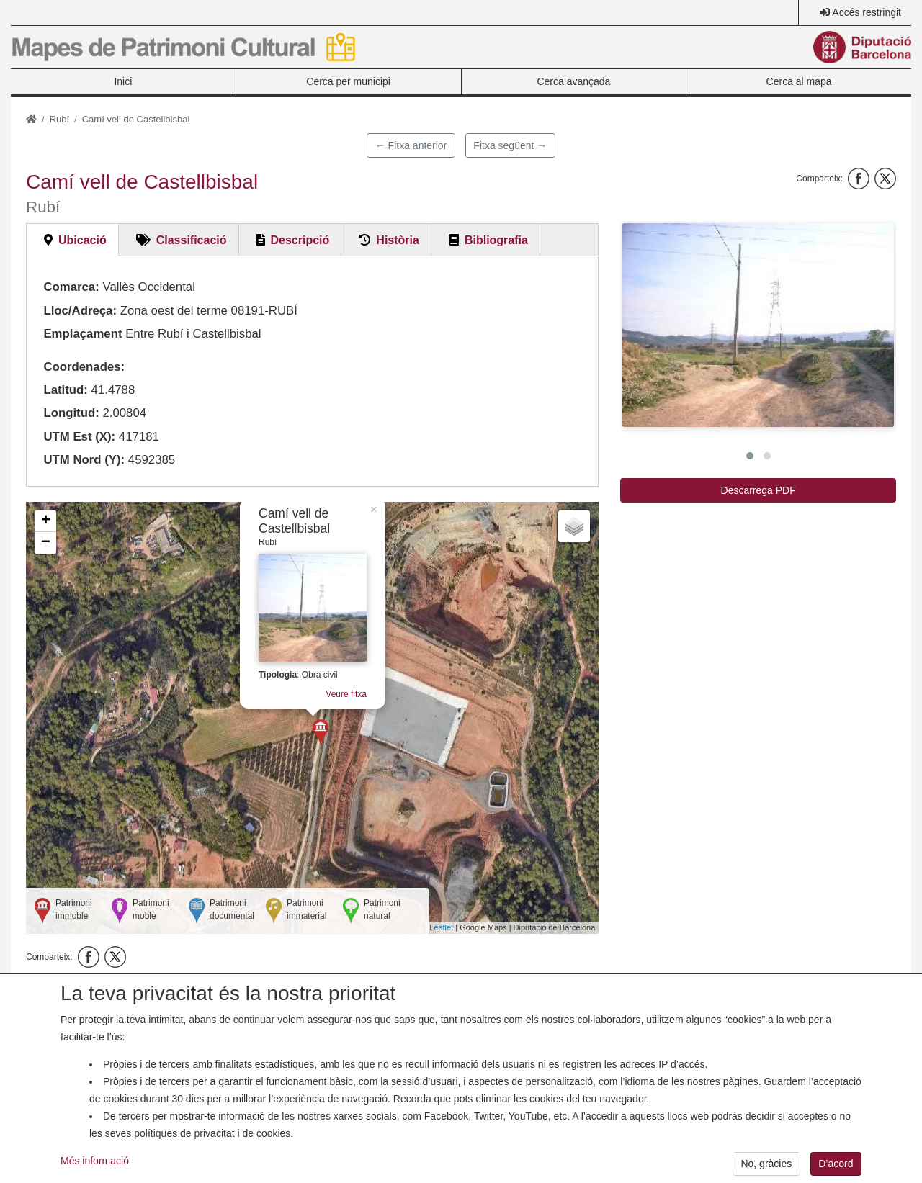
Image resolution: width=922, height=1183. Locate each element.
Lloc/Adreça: (80, 311)
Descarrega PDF (758, 490)
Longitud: (71, 413)
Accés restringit (866, 12)
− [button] (45, 543)
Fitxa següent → (510, 145)
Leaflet (441, 927)
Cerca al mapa (799, 81)
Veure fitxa (346, 694)
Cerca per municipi (348, 81)
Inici (123, 81)
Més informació (95, 1165)
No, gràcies (766, 1168)
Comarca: (71, 287)
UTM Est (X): (79, 437)
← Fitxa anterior (411, 145)
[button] (758, 325)
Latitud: (65, 390)
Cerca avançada (573, 81)
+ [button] (45, 521)
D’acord (835, 1168)
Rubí (59, 119)
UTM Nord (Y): (84, 460)
